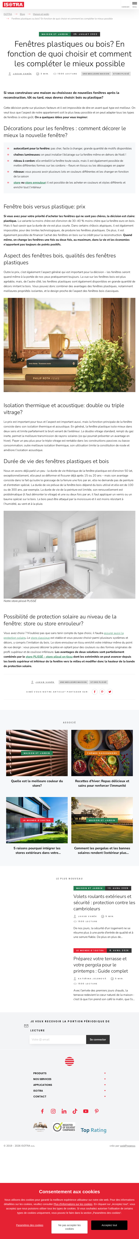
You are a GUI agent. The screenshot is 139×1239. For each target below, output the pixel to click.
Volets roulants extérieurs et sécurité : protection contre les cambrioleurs (102, 990)
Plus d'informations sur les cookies (73, 1204)
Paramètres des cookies (29, 1225)
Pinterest (102, 779)
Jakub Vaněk (22, 73)
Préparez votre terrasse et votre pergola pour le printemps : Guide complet (101, 1052)
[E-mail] (58, 1127)
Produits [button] (40, 1161)
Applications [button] (42, 1173)
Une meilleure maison (96, 73)
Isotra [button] (38, 1178)
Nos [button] (42, 1167)
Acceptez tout (109, 1225)
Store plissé (121, 73)
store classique (40, 725)
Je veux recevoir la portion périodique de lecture (70, 1113)
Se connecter (98, 1127)
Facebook (95, 779)
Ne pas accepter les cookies (69, 1227)
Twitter (110, 779)
